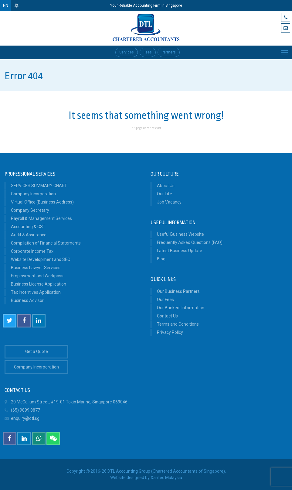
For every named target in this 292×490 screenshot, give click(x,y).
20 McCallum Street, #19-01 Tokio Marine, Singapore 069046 (66, 402)
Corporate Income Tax (32, 251)
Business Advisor (27, 300)
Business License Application (38, 284)
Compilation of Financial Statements (46, 243)
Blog (161, 258)
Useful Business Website (180, 234)
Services (126, 52)
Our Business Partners (178, 291)
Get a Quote (36, 351)
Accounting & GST (28, 226)
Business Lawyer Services (35, 267)
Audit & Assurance (28, 234)
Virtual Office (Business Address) (42, 202)
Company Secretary (30, 210)
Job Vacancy (169, 202)
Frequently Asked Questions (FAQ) (189, 242)
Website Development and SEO (40, 259)
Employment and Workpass (37, 275)
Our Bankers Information (180, 307)
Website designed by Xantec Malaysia (146, 477)
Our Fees (165, 299)
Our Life (164, 193)
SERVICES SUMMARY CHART (39, 185)
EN (5, 5)
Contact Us (167, 316)
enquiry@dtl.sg (22, 418)
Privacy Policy (170, 332)
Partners (168, 52)
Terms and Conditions (178, 324)
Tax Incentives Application (36, 292)
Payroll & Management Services (41, 218)
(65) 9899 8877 (22, 410)
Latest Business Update (179, 250)
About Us (166, 185)
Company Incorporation (33, 193)
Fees (148, 52)
